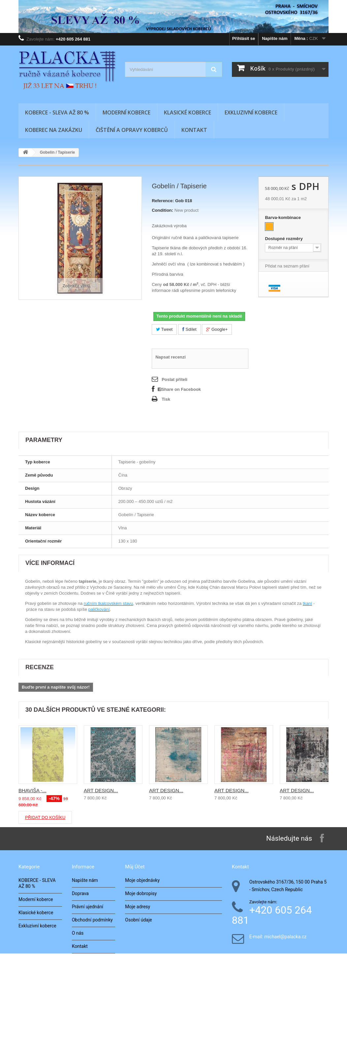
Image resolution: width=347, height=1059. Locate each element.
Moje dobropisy (141, 893)
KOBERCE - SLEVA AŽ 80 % (57, 112)
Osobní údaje (138, 919)
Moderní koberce (126, 112)
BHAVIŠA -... (32, 790)
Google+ (217, 329)
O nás (78, 933)
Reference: (163, 200)
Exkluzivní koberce (251, 112)
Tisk (166, 399)
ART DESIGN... (101, 790)
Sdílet (189, 329)
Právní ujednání (87, 906)
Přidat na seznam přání (287, 266)
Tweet (164, 329)
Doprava (80, 893)
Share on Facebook (179, 389)
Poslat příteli (174, 379)
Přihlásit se (243, 38)
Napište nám (274, 38)
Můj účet (134, 867)
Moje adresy (137, 906)
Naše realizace (87, 959)
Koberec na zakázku (53, 130)
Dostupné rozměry (284, 238)
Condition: (162, 210)
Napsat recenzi (170, 357)
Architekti (81, 972)
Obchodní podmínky (92, 919)
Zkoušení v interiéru (92, 985)
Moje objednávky (142, 880)
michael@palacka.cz (285, 936)
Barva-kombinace (283, 217)
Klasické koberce (187, 112)
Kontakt (194, 130)
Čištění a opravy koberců (132, 130)
